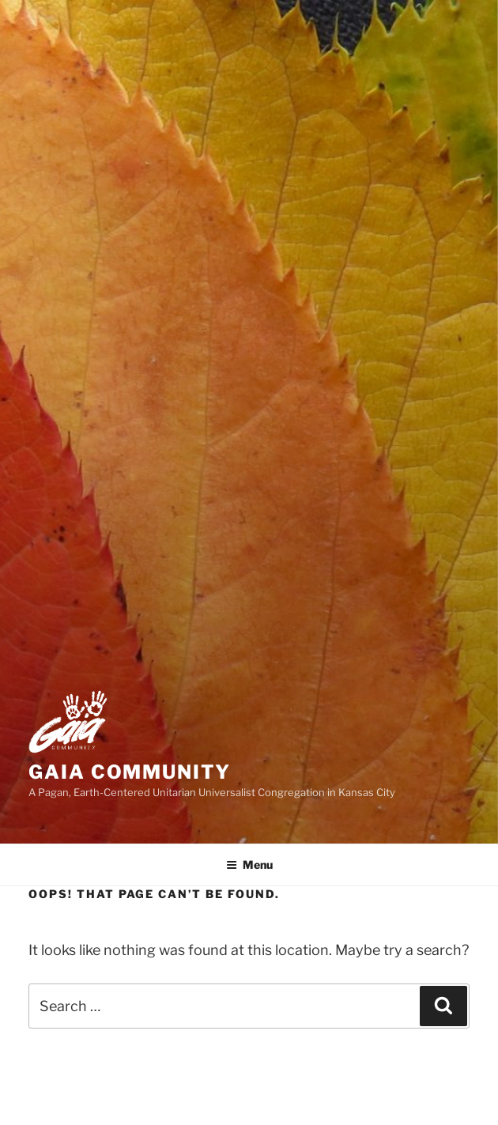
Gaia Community (129, 772)
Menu (249, 864)
